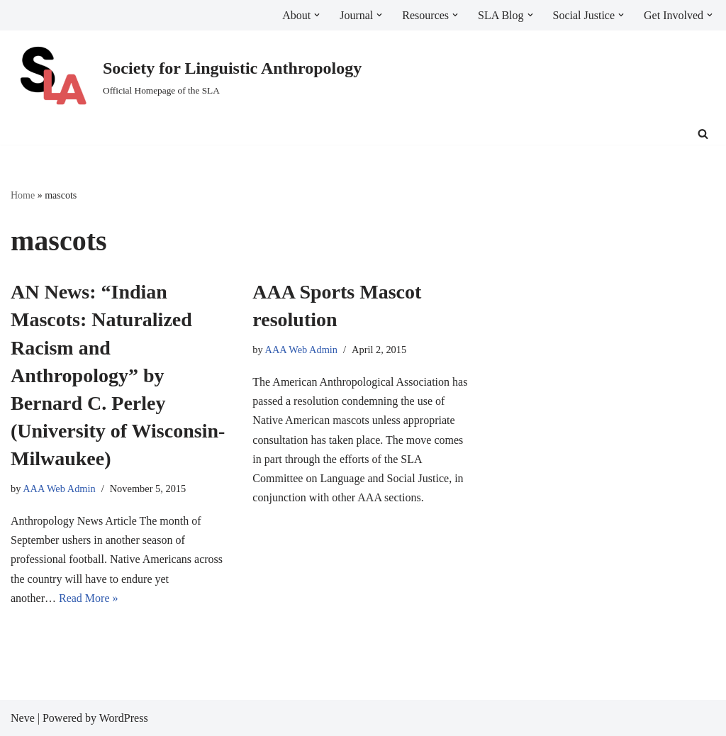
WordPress (123, 718)
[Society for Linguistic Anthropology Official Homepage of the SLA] (186, 77)
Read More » (88, 598)
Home (23, 195)
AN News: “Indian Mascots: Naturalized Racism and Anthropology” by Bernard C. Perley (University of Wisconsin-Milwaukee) (118, 375)
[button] (317, 15)
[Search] (703, 133)
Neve (23, 718)
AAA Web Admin (59, 488)
